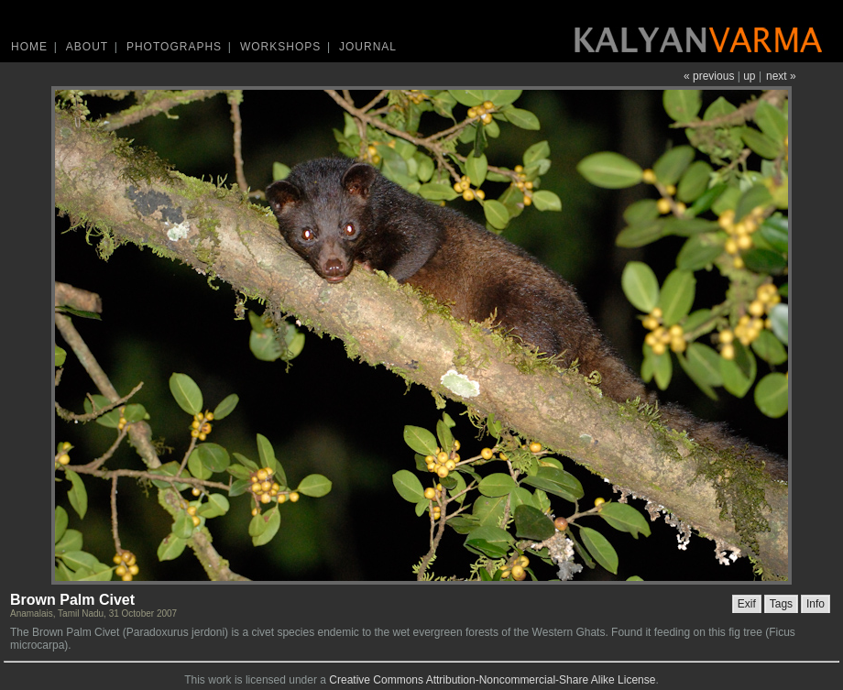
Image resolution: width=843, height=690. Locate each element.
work (219, 680)
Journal (368, 46)
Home (29, 46)
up (749, 76)
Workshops (280, 46)
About (87, 46)
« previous (709, 76)
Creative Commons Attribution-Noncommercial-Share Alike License (492, 680)
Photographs (174, 46)
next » (781, 76)
